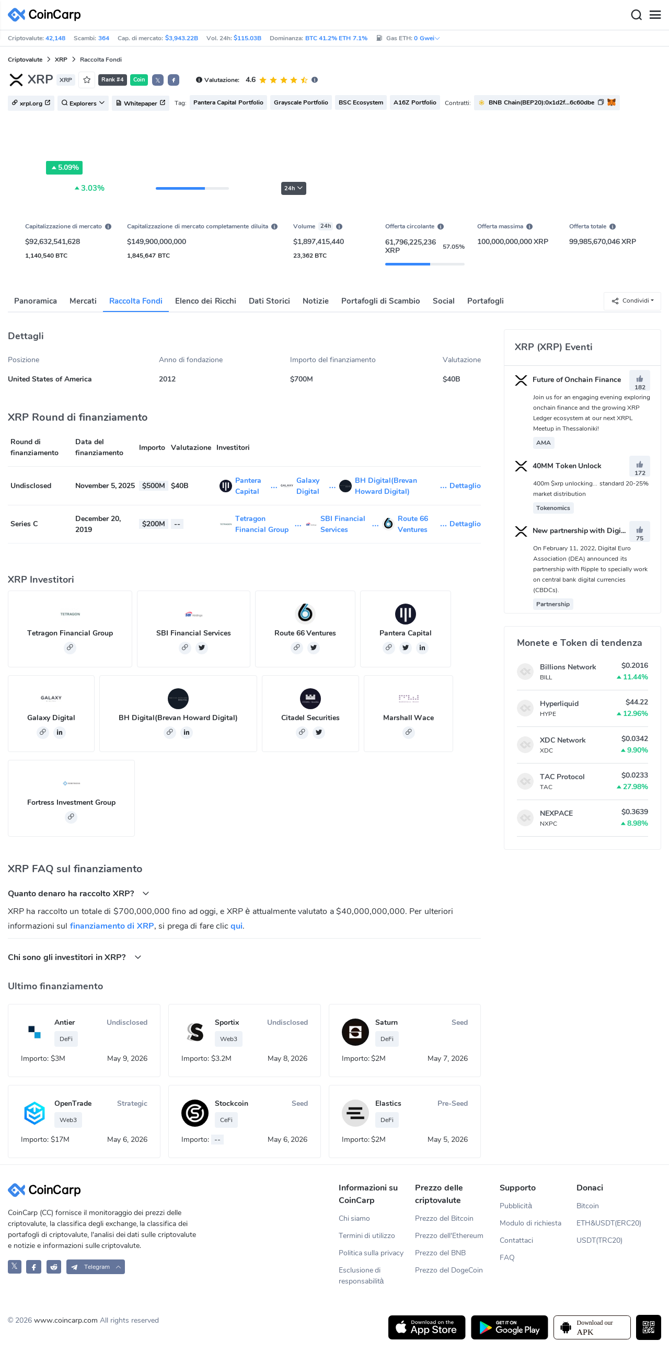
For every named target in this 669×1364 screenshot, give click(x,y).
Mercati (83, 301)
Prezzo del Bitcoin (444, 1218)
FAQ (507, 1258)
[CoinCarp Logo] (47, 15)
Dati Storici (269, 301)
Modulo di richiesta (530, 1223)
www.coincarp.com (66, 1320)
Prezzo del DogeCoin (449, 1270)
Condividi (630, 300)
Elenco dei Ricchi (205, 301)
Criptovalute (25, 59)
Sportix (227, 1022)
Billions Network (568, 667)
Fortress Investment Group (71, 802)
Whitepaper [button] (141, 103)
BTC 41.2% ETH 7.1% (336, 38)
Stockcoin (231, 1103)
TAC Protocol (562, 777)
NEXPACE (556, 813)
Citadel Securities (310, 718)
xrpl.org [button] (31, 103)
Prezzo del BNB (440, 1253)
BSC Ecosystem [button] (361, 102)
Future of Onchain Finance (568, 380)
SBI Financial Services (193, 633)
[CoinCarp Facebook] (33, 1266)
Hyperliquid (559, 704)
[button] (173, 80)
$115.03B (247, 38)
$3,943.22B (181, 38)
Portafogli (485, 301)
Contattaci (516, 1240)
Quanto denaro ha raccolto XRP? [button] (78, 893)
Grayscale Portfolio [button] (301, 102)
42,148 (55, 38)
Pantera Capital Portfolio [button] (228, 102)
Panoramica (35, 301)
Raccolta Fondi (136, 301)
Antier (64, 1022)
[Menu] (655, 15)
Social (444, 301)
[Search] (636, 15)
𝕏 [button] (157, 80)
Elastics (388, 1103)
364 (103, 38)
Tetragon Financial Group (70, 633)
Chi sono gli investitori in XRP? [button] (75, 957)
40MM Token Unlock (558, 466)
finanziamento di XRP (112, 926)
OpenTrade (72, 1103)
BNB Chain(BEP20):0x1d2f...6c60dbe (541, 102)
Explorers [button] (83, 103)
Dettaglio (465, 486)
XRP (61, 59)
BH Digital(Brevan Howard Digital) (178, 718)
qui (236, 926)
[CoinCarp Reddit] (54, 1266)
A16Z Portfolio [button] (415, 102)
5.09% (64, 167)
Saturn (386, 1022)
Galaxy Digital (51, 718)
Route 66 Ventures (305, 633)
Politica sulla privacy (371, 1253)
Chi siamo (355, 1218)
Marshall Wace (408, 718)
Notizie (316, 301)
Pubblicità (516, 1206)
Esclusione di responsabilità (361, 1275)
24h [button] (293, 188)
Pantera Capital (405, 633)
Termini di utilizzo (367, 1236)
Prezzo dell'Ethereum (449, 1236)
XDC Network (563, 740)
